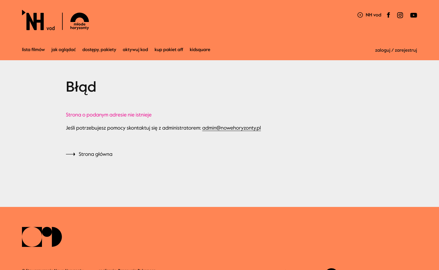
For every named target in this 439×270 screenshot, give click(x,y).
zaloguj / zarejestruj (396, 50)
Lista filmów (33, 50)
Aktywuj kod (135, 50)
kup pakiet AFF (168, 50)
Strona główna (95, 154)
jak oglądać (63, 50)
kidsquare (200, 50)
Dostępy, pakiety (99, 50)
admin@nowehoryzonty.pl (231, 127)
